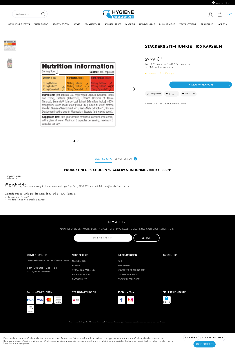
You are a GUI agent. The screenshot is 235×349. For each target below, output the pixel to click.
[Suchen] (43, 14)
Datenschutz (79, 279)
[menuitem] (207, 3)
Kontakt (77, 266)
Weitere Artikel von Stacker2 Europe (25, 200)
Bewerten (172, 94)
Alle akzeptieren (212, 338)
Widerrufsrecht (81, 275)
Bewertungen (126, 158)
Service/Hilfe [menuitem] (221, 2)
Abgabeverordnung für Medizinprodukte (131, 272)
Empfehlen (188, 94)
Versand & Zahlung (83, 270)
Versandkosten (111, 322)
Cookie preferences (129, 279)
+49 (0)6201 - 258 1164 (42, 268)
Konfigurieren (204, 344)
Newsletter (79, 261)
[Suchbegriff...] (29, 14)
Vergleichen (153, 93)
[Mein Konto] (209, 14)
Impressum (124, 266)
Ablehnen (191, 338)
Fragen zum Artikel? (17, 197)
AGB (120, 261)
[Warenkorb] (224, 14)
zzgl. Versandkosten (164, 67)
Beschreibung (103, 159)
